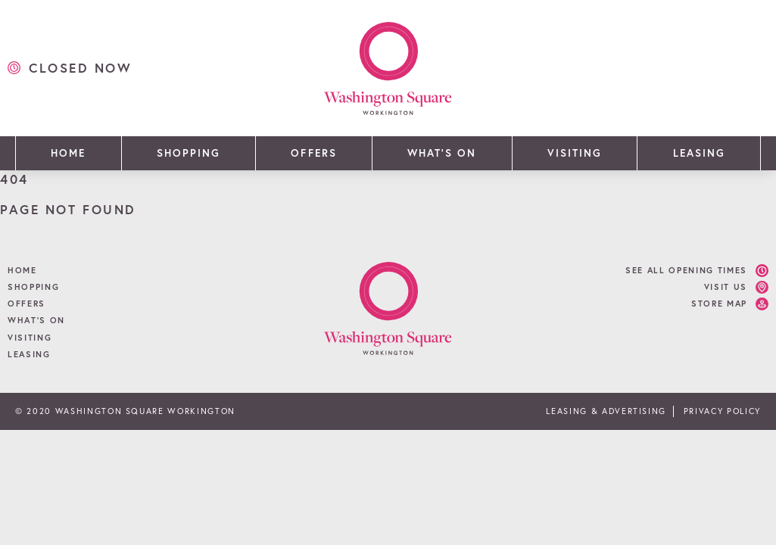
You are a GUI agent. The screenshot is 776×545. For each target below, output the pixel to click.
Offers (313, 153)
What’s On (441, 153)
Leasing (699, 153)
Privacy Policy (722, 411)
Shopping (188, 153)
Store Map (719, 303)
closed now (80, 67)
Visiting (574, 153)
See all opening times (686, 270)
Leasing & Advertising (606, 411)
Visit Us (725, 287)
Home (68, 153)
